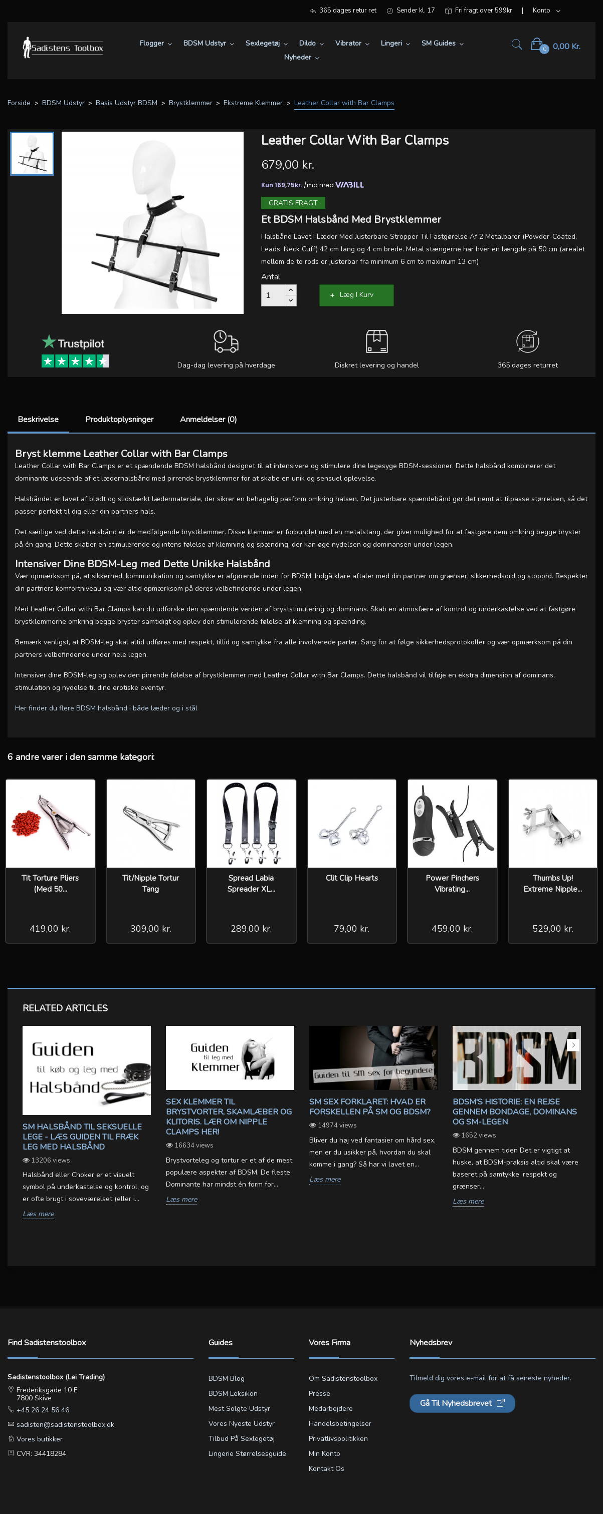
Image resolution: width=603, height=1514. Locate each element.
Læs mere (38, 1214)
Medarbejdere (331, 1408)
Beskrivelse (38, 419)
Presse (319, 1393)
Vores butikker (39, 1439)
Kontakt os (326, 1468)
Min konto (324, 1453)
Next (573, 1045)
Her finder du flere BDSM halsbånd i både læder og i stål (106, 708)
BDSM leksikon (233, 1393)
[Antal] (273, 295)
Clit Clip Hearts (352, 878)
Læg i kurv (356, 294)
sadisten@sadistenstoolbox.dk (64, 1424)
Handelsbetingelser (340, 1423)
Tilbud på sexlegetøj (242, 1438)
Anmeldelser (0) (208, 419)
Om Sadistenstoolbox (343, 1378)
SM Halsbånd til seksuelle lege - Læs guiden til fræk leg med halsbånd (82, 1137)
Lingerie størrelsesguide (247, 1453)
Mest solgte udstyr (239, 1408)
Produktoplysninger (119, 419)
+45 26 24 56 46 (42, 1410)
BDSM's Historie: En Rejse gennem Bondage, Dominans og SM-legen (515, 1111)
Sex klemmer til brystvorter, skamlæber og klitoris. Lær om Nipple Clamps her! (229, 1117)
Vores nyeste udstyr (242, 1423)
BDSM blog (227, 1378)
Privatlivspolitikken (338, 1438)
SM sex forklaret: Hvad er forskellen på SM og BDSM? (370, 1106)
